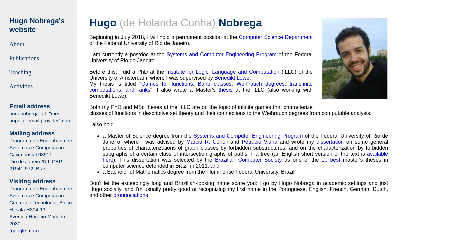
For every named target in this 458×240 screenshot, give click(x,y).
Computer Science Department (276, 37)
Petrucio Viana (259, 142)
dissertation (330, 142)
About (16, 44)
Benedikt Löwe (231, 78)
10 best (331, 160)
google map (24, 230)
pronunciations (130, 195)
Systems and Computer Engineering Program (222, 54)
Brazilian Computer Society (248, 160)
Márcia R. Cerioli (207, 142)
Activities (21, 86)
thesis (226, 90)
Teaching (20, 72)
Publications (24, 58)
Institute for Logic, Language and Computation (222, 72)
